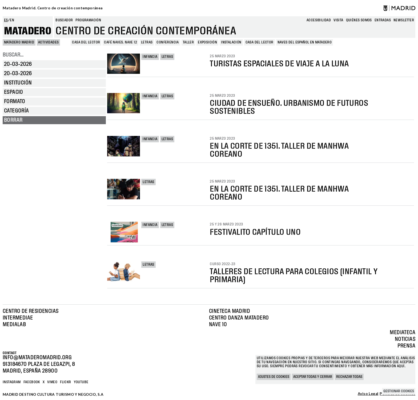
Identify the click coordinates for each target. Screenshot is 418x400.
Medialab (14, 324)
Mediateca (402, 332)
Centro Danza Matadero (239, 318)
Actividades (48, 42)
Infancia (150, 57)
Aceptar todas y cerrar (312, 377)
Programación (88, 20)
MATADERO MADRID (19, 42)
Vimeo (52, 382)
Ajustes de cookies (273, 377)
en (12, 20)
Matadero (27, 31)
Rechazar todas (349, 377)
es (6, 20)
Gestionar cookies (398, 391)
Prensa (406, 346)
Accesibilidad (319, 20)
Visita (338, 20)
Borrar (13, 120)
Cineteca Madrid (229, 311)
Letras (167, 57)
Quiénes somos (359, 20)
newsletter (403, 20)
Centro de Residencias (30, 311)
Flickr (65, 382)
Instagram (12, 382)
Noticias (405, 339)
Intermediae (18, 318)
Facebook (31, 382)
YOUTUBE (81, 382)
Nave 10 (218, 324)
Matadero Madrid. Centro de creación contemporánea (53, 8)
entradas (383, 20)
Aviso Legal (368, 394)
